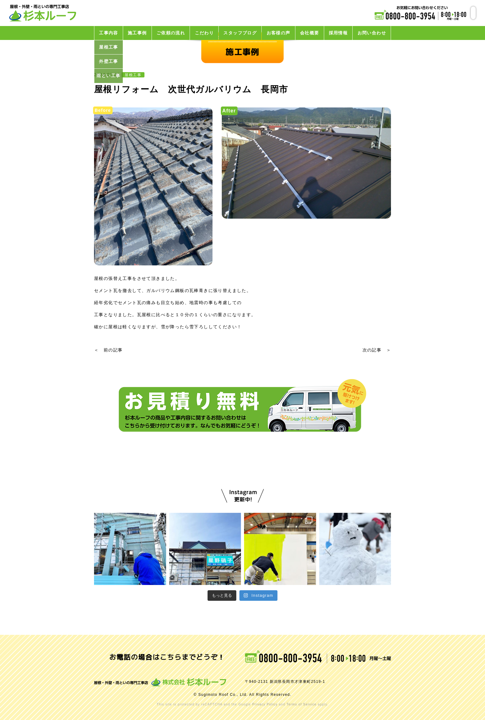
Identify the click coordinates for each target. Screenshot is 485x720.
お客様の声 (278, 32)
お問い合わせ (372, 32)
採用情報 (338, 32)
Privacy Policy (264, 704)
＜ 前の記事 (108, 349)
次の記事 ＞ (377, 349)
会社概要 (309, 32)
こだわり (204, 32)
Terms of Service (301, 704)
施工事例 (137, 32)
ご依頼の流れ (171, 32)
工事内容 (108, 32)
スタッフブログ (240, 32)
